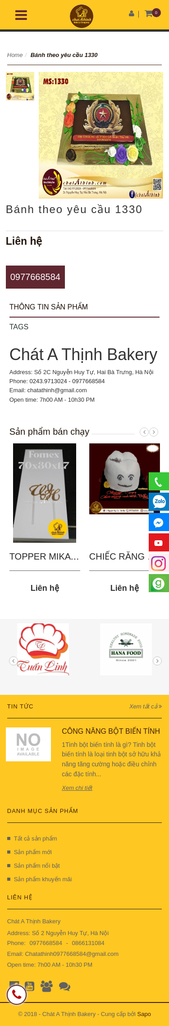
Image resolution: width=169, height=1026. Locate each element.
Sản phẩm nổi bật (33, 865)
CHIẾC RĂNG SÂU (127, 556)
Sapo (144, 1014)
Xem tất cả (145, 706)
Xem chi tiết (77, 787)
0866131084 (88, 943)
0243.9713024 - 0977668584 (67, 381)
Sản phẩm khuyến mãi (39, 879)
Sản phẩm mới (29, 852)
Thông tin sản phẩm (48, 307)
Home (15, 55)
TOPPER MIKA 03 (46, 556)
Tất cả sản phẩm (32, 838)
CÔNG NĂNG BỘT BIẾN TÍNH (111, 731)
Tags (18, 327)
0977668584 (35, 277)
